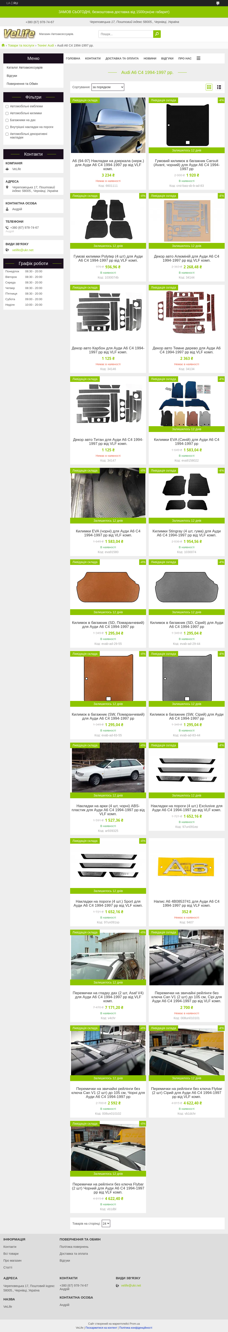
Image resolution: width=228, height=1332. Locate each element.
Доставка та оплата (122, 58)
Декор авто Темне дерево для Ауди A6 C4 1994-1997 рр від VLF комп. (187, 350)
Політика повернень (74, 1246)
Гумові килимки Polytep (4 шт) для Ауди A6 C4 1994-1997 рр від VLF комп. (108, 259)
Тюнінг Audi (45, 45)
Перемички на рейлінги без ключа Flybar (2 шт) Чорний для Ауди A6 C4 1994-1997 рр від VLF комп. (108, 1188)
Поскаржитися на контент (101, 1327)
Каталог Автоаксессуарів (25, 67)
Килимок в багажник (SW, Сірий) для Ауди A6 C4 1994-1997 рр (187, 717)
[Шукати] (157, 34)
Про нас (184, 58)
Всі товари (10, 1253)
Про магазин (12, 1260)
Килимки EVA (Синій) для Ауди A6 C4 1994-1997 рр (186, 442)
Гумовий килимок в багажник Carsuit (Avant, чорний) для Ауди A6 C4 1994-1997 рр (187, 165)
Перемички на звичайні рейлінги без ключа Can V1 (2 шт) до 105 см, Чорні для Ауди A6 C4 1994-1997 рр (108, 1093)
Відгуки (167, 58)
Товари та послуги (21, 45)
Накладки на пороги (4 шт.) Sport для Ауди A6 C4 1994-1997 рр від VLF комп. (108, 904)
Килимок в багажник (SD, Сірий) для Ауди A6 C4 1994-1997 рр (186, 625)
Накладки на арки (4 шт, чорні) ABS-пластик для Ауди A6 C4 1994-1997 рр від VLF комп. (108, 810)
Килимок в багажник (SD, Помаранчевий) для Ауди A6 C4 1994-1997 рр (108, 625)
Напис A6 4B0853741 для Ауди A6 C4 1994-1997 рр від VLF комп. (187, 904)
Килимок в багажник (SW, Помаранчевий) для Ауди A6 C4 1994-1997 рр (108, 717)
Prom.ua (135, 1323)
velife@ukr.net (22, 250)
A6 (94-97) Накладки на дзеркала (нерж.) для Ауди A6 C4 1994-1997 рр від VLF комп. (108, 165)
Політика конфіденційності (135, 1327)
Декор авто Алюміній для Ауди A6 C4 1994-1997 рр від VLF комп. (186, 259)
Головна (73, 58)
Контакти (93, 58)
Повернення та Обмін (22, 84)
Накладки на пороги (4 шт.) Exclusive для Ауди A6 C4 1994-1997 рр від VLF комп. (186, 808)
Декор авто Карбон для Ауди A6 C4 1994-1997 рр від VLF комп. (108, 350)
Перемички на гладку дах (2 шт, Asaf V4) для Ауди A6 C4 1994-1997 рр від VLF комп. (108, 997)
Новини (150, 58)
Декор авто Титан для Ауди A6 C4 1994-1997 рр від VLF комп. (108, 442)
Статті (7, 1267)
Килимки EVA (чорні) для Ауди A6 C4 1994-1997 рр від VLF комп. (108, 533)
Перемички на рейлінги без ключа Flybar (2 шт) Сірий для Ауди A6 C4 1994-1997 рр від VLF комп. (186, 1093)
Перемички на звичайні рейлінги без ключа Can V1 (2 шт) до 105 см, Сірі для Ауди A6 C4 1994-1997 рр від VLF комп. (186, 997)
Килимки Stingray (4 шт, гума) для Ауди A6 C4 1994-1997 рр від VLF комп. (187, 533)
